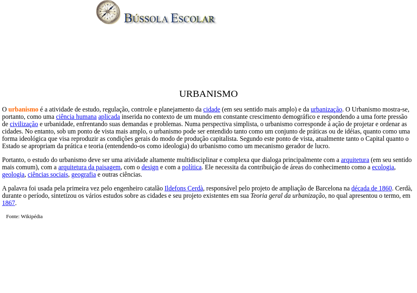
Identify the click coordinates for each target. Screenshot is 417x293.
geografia (83, 174)
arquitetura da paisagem (89, 167)
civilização (24, 123)
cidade (211, 109)
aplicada (109, 116)
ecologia (383, 167)
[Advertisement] (208, 58)
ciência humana (76, 116)
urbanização (326, 109)
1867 (8, 202)
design (150, 167)
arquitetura (355, 159)
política (192, 167)
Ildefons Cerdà (184, 188)
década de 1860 (371, 188)
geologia (13, 174)
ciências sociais (48, 174)
